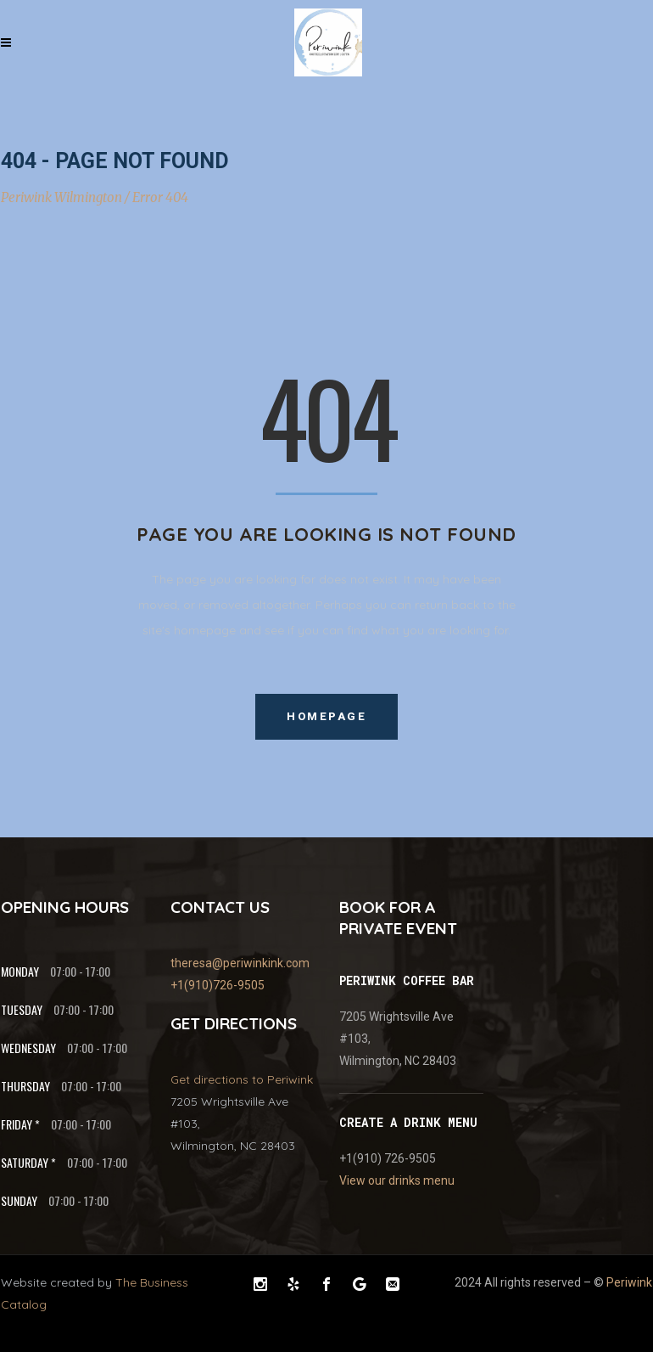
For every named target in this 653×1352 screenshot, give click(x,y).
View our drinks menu (397, 1180)
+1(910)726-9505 (217, 985)
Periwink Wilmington (61, 197)
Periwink (629, 1282)
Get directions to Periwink (241, 1079)
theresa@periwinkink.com (240, 963)
